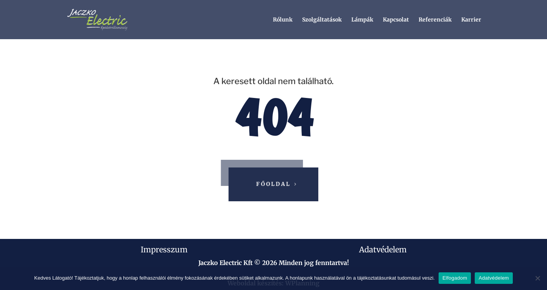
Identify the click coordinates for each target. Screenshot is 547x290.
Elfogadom (454, 278)
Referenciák (435, 20)
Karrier (471, 20)
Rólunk (283, 20)
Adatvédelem (383, 249)
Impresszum (164, 249)
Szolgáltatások (322, 20)
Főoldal (274, 184)
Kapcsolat (396, 20)
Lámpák (362, 20)
